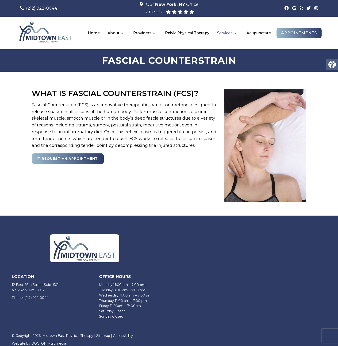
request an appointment (68, 158)
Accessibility (123, 336)
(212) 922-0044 (41, 8)
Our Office (172, 4)
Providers (142, 33)
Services (225, 33)
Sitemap (103, 336)
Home (94, 33)
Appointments (299, 33)
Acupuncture (258, 33)
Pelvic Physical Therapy (187, 33)
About (113, 33)
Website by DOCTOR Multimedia (39, 343)
